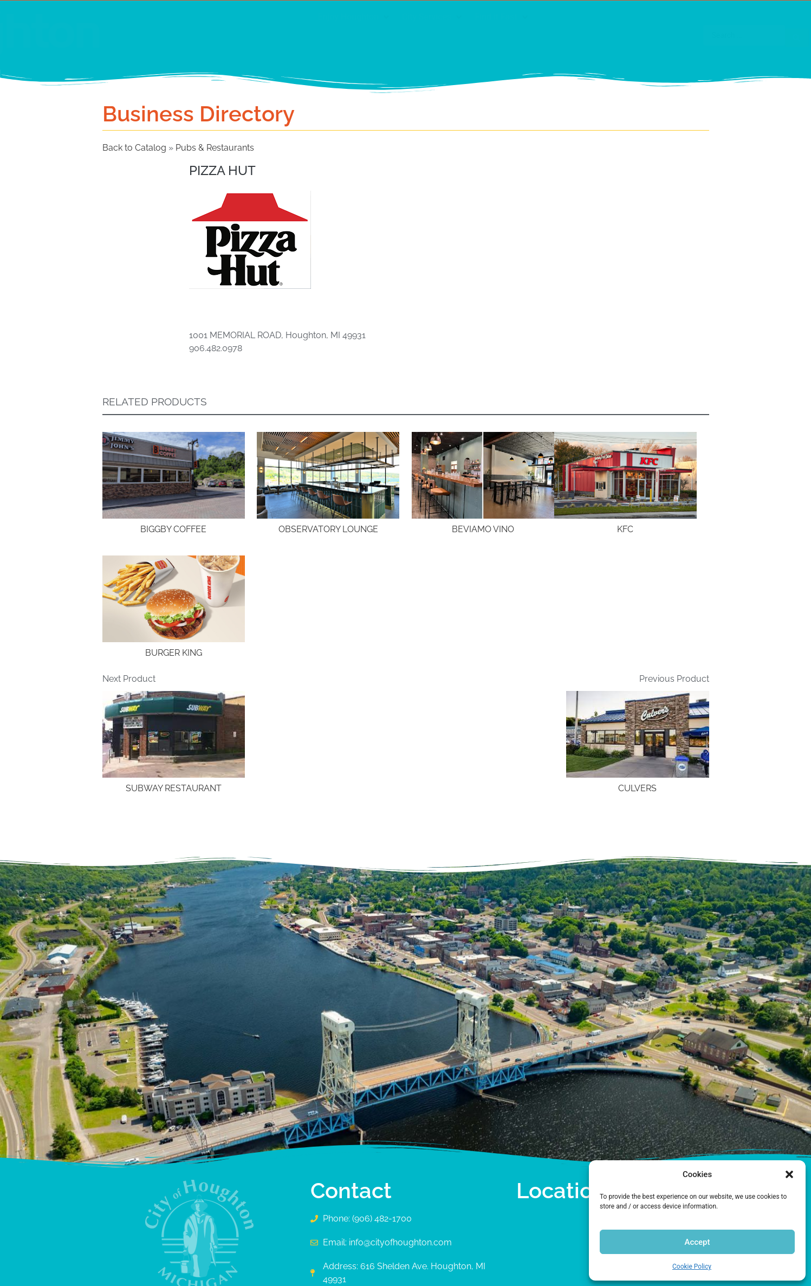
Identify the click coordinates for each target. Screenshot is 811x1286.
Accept (697, 1242)
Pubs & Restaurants (215, 148)
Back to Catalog (135, 148)
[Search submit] (693, 35)
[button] (789, 1174)
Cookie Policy (691, 1266)
